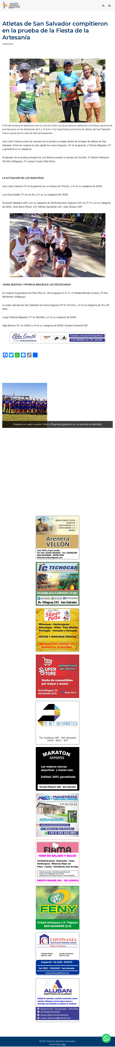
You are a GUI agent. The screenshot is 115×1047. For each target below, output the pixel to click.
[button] (106, 1038)
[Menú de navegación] (109, 5)
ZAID (63, 1044)
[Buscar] (103, 5)
